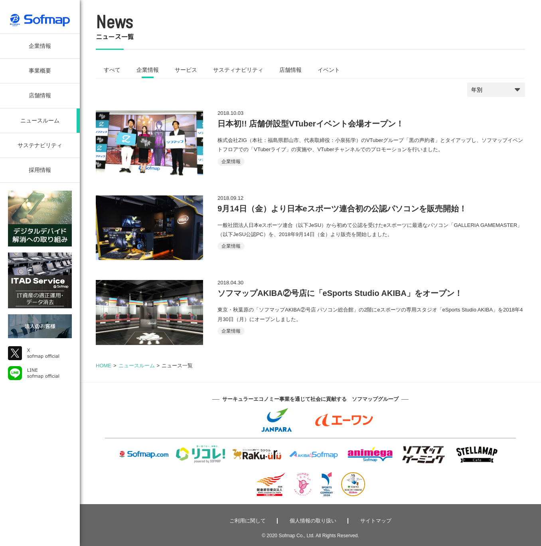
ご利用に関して (247, 521)
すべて (112, 70)
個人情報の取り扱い (313, 521)
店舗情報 (40, 95)
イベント (329, 70)
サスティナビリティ (238, 70)
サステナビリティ (40, 145)
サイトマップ (375, 521)
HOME (103, 366)
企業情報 (40, 46)
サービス (186, 70)
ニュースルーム (39, 120)
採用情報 (40, 170)
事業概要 (40, 70)
